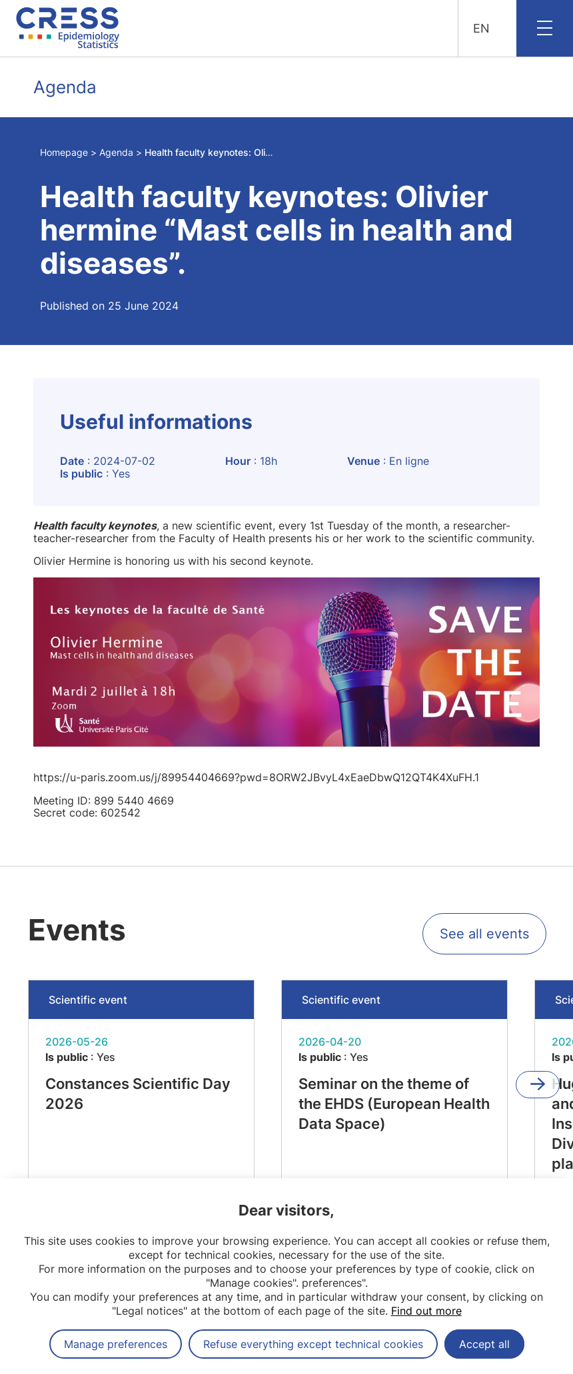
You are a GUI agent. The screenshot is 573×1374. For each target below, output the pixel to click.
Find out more (426, 1310)
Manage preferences (115, 1344)
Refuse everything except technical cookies (313, 1344)
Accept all (484, 1344)
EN (481, 28)
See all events (484, 934)
